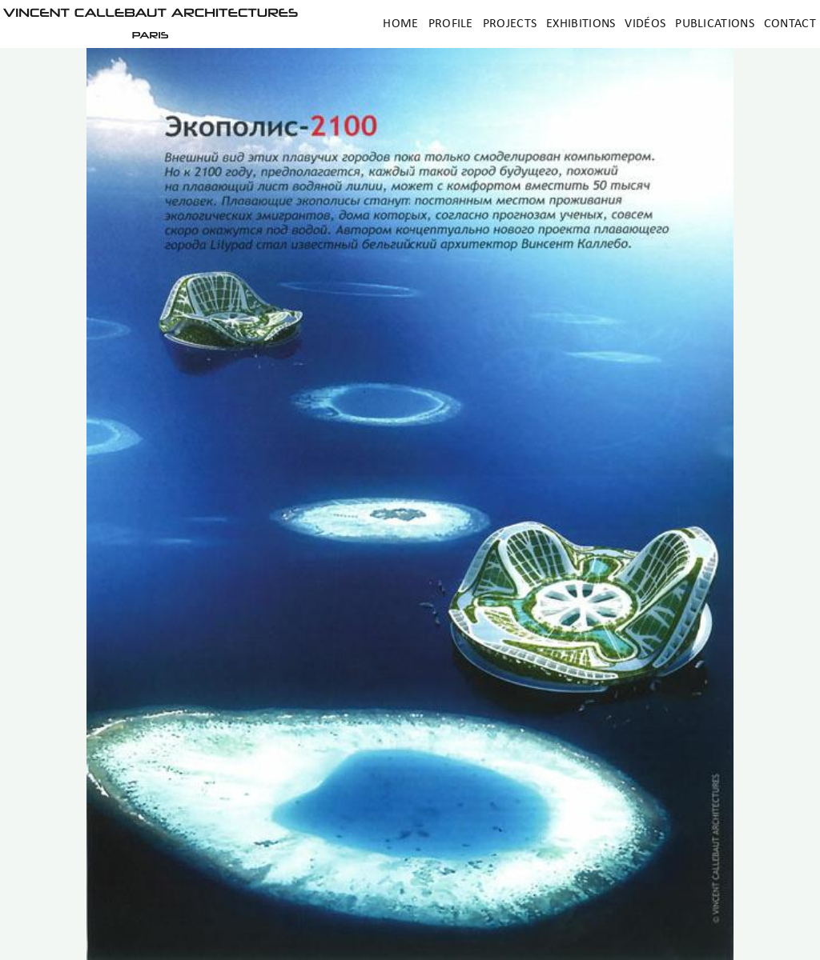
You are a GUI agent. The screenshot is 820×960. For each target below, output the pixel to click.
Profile (450, 24)
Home (400, 24)
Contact (790, 24)
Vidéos (645, 24)
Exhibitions (580, 24)
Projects (510, 24)
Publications (714, 24)
